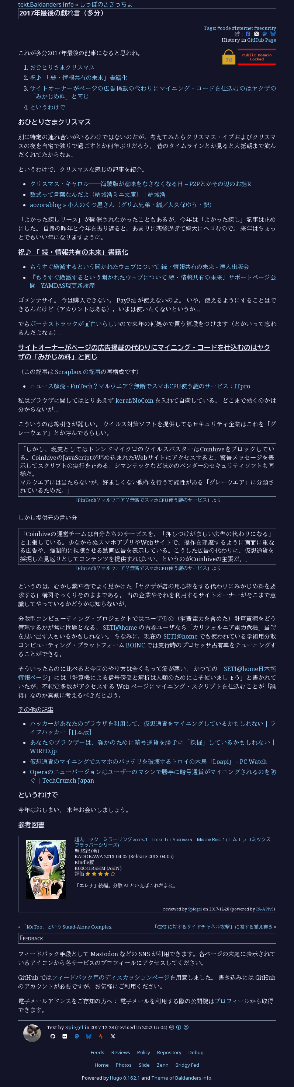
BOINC (135, 645)
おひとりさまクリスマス (62, 67)
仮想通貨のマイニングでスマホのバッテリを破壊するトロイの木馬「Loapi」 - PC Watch (148, 762)
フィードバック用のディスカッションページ (111, 978)
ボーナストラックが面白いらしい (75, 324)
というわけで (47, 107)
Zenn (163, 1065)
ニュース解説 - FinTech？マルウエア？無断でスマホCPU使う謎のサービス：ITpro (140, 386)
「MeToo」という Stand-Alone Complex (67, 926)
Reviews (120, 1052)
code (225, 28)
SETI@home (120, 627)
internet (244, 28)
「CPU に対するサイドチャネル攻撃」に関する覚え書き (212, 926)
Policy (143, 1052)
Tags (209, 28)
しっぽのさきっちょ (106, 4)
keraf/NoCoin (134, 400)
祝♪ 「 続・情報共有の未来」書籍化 (78, 78)
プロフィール (232, 1001)
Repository (169, 1052)
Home (102, 1065)
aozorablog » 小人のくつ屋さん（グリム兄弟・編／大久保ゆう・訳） (122, 205)
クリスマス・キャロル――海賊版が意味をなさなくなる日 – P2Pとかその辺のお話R (140, 184)
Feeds (97, 1052)
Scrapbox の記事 (78, 372)
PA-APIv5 (265, 909)
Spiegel (195, 909)
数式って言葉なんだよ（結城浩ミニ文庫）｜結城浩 (98, 195)
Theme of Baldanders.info (181, 1077)
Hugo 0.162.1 (125, 1077)
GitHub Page (261, 39)
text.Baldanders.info (46, 4)
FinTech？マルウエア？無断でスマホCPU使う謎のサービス (142, 500)
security (266, 28)
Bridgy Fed (187, 1065)
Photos (124, 1065)
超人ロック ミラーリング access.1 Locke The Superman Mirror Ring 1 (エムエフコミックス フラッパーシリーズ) (175, 842)
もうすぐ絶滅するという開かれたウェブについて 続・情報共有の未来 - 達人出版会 (139, 267)
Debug (196, 1052)
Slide (144, 1065)
